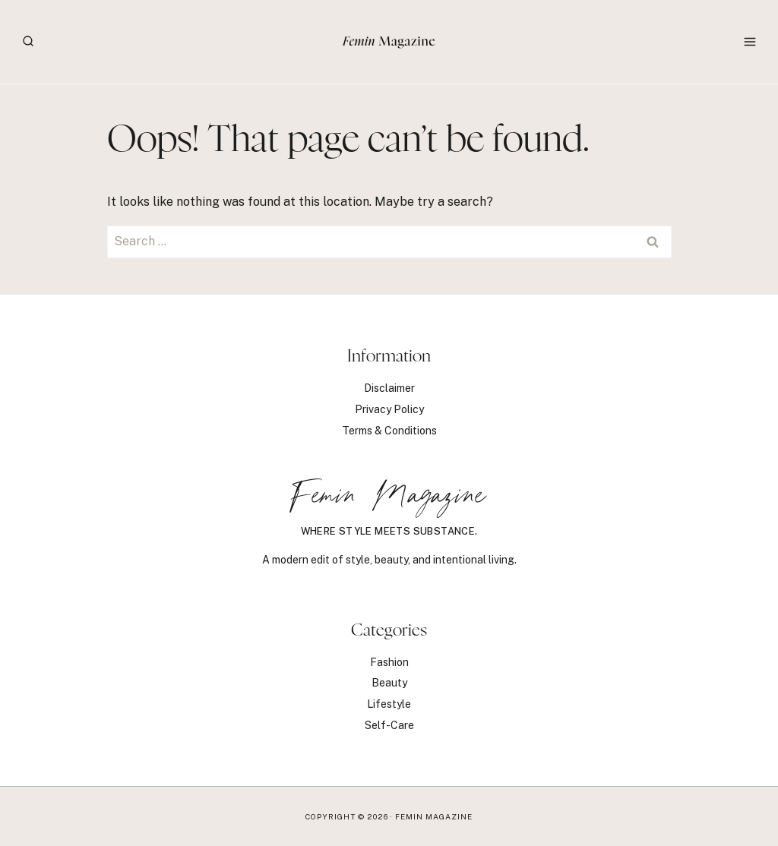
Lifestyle (389, 704)
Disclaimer (389, 388)
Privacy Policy (389, 409)
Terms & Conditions (389, 431)
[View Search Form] (28, 42)
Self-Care (389, 725)
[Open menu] (749, 41)
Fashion (389, 662)
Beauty (389, 683)
